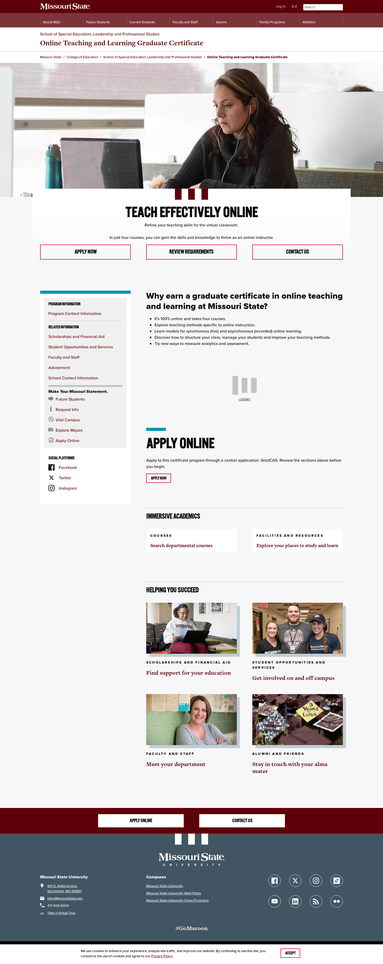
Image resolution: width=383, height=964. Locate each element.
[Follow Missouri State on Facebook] (274, 880)
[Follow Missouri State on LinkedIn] (295, 901)
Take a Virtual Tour (61, 912)
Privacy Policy (161, 956)
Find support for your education (188, 673)
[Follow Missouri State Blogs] (316, 901)
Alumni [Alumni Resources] (221, 22)
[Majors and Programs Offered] (85, 430)
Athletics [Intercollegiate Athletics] (309, 22)
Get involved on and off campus (293, 678)
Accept (290, 953)
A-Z (294, 6)
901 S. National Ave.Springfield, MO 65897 (64, 889)
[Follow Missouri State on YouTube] (274, 901)
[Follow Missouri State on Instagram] (316, 880)
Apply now (85, 252)
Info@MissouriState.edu (65, 898)
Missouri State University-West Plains (173, 893)
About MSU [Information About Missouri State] (51, 22)
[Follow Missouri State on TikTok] (336, 880)
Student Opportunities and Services (80, 347)
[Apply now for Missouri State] (85, 441)
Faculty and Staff (63, 357)
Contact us (298, 252)
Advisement (59, 368)
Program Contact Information (74, 314)
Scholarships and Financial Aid (76, 337)
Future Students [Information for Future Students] (98, 22)
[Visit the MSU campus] (85, 420)
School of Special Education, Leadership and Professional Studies (99, 34)
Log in (280, 6)
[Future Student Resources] (85, 399)
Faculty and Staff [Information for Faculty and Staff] (185, 22)
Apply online (141, 821)
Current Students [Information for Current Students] (142, 22)
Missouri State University (164, 886)
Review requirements (191, 252)
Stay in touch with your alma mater (289, 767)
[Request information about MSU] (85, 410)
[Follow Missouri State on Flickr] (336, 901)
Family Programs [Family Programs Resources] (272, 22)
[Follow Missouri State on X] (295, 880)
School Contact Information (73, 378)
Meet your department (175, 764)
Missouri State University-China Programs (177, 900)
